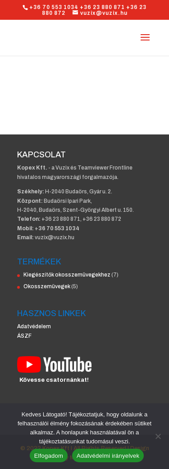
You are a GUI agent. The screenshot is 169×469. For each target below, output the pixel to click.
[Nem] (157, 436)
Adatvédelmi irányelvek (108, 455)
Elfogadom (48, 455)
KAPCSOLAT (41, 154)
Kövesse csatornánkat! (54, 380)
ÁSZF (24, 336)
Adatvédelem (34, 326)
